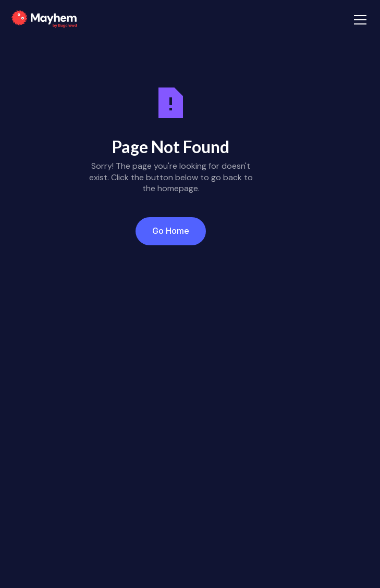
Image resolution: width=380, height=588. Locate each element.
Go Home (170, 231)
